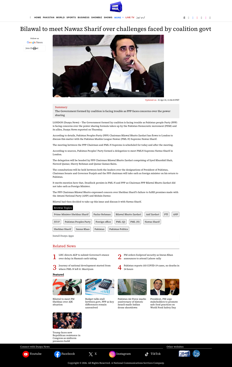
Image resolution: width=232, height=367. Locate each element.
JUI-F (57, 221)
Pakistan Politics (118, 229)
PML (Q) (120, 221)
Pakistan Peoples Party (78, 221)
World (60, 17)
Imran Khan (83, 229)
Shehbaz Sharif (62, 229)
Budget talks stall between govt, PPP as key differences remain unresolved (99, 303)
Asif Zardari (152, 214)
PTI (166, 214)
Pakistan (48, 17)
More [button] (118, 17)
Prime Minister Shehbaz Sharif (71, 214)
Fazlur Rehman (102, 214)
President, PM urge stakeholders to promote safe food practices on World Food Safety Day (164, 303)
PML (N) (135, 221)
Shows (108, 17)
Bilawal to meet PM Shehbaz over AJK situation (63, 301)
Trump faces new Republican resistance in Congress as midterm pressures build (66, 337)
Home (37, 17)
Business (84, 17)
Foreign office (103, 221)
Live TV (129, 17)
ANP (175, 214)
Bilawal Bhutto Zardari (128, 214)
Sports (71, 17)
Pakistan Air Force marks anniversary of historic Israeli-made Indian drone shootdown (132, 303)
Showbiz (96, 17)
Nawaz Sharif (152, 221)
